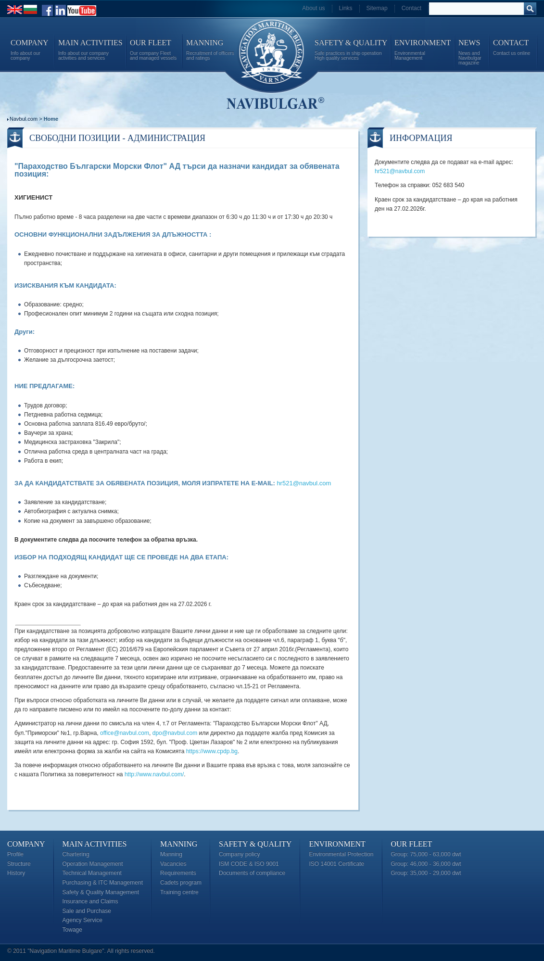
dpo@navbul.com (175, 733)
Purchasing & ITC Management (103, 882)
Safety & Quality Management (101, 892)
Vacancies (173, 863)
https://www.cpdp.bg (212, 751)
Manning (178, 844)
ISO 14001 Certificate (336, 863)
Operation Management (93, 863)
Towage (72, 929)
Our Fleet (411, 844)
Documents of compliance (252, 873)
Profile (15, 854)
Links (346, 8)
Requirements (178, 873)
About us (313, 8)
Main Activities (95, 844)
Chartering (76, 854)
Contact (411, 8)
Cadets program (181, 882)
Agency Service (82, 920)
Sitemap (377, 8)
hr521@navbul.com (304, 483)
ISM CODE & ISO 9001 (249, 863)
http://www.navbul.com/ (154, 774)
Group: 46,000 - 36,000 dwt (426, 863)
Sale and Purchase (87, 911)
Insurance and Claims (90, 901)
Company (26, 844)
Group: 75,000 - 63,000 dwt (426, 854)
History (16, 873)
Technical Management (92, 873)
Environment (337, 844)
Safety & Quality (255, 844)
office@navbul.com (124, 733)
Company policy (239, 854)
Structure (19, 863)
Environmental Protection (341, 854)
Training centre (179, 892)
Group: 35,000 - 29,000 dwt (426, 873)
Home (51, 119)
